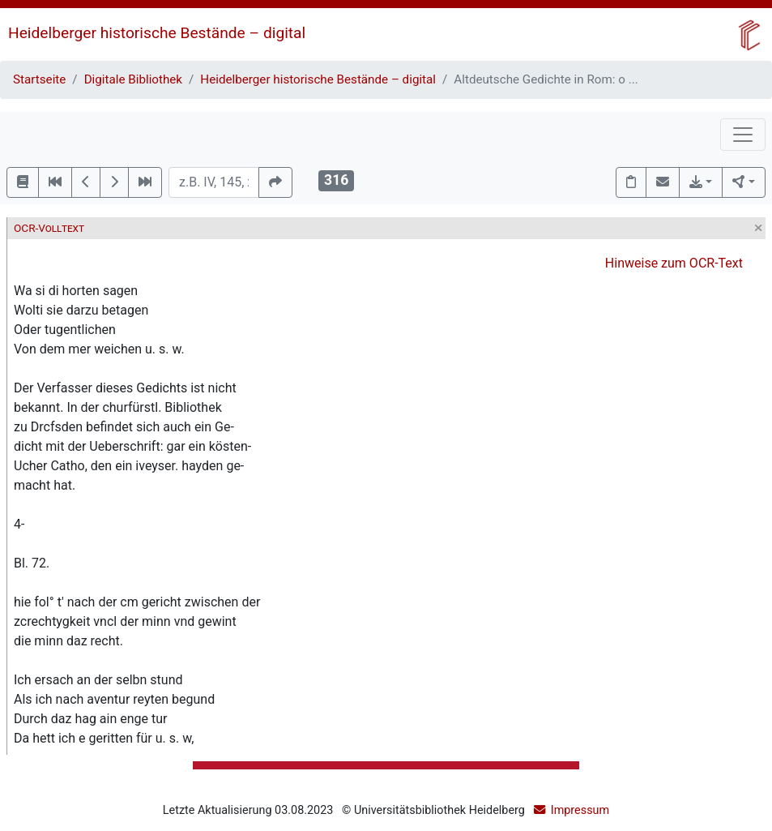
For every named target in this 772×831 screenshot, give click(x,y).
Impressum (580, 810)
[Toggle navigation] (743, 134)
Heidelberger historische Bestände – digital (156, 33)
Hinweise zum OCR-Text (674, 263)
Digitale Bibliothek (133, 79)
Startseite (39, 79)
